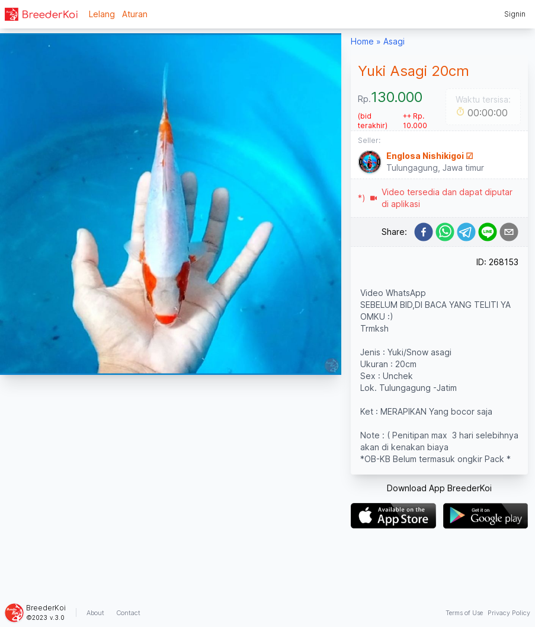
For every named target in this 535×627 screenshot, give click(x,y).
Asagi (394, 41)
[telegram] (466, 231)
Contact (128, 613)
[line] (487, 231)
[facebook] (423, 231)
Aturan (135, 14)
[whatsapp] (444, 231)
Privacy (509, 613)
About (95, 613)
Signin (515, 13)
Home (362, 41)
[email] (508, 231)
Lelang (102, 14)
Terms (464, 613)
